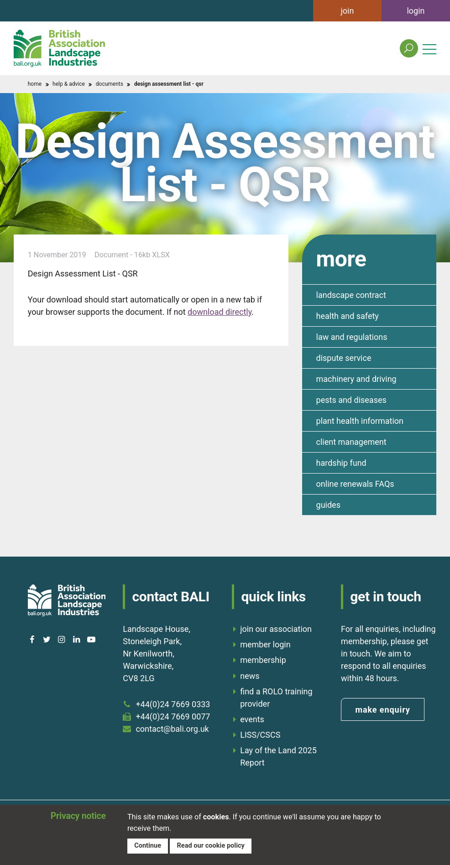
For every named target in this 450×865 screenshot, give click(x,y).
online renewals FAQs (355, 484)
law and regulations (351, 337)
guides (328, 505)
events (252, 719)
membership (263, 660)
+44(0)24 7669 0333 (173, 704)
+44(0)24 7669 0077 (173, 716)
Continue (147, 845)
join (347, 11)
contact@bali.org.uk (172, 729)
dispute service (344, 358)
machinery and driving (356, 379)
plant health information (359, 421)
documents (109, 84)
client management (351, 442)
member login (265, 644)
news (249, 676)
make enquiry (382, 709)
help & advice (68, 84)
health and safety (347, 316)
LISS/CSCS (260, 735)
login (415, 11)
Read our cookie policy (210, 845)
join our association (276, 629)
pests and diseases (351, 400)
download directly (219, 312)
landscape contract (351, 295)
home (35, 84)
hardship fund (341, 463)
